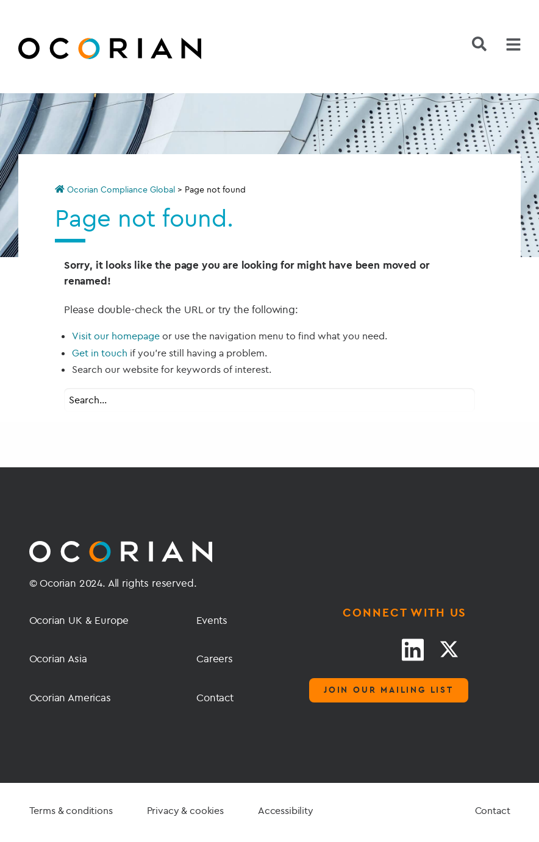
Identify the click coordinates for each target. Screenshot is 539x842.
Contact (215, 697)
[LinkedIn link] (412, 649)
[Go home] (81, 50)
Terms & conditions (71, 810)
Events (211, 620)
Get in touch (99, 353)
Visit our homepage (116, 336)
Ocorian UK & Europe (79, 620)
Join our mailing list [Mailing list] (389, 689)
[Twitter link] (448, 649)
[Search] (479, 44)
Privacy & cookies (185, 810)
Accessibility (285, 810)
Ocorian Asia (58, 658)
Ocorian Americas (70, 697)
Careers (214, 658)
